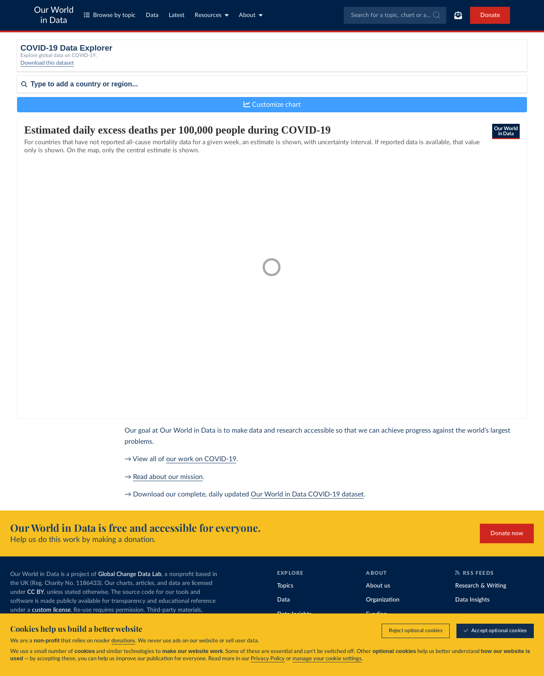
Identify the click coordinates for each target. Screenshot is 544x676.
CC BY (35, 592)
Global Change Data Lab (130, 574)
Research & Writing (480, 586)
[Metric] (170, 61)
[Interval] (303, 61)
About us (378, 586)
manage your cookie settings (327, 659)
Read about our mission (168, 476)
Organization (383, 600)
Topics (285, 586)
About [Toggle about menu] (251, 15)
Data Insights (472, 600)
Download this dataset (47, 68)
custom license (51, 610)
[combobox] (395, 15)
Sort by (26, 110)
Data (152, 15)
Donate (490, 15)
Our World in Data (54, 15)
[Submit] (436, 15)
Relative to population (423, 58)
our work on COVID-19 (201, 459)
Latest (176, 15)
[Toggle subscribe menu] (458, 15)
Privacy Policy (268, 659)
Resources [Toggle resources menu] (212, 15)
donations (123, 641)
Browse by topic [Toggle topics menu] (110, 15)
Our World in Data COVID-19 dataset (307, 494)
